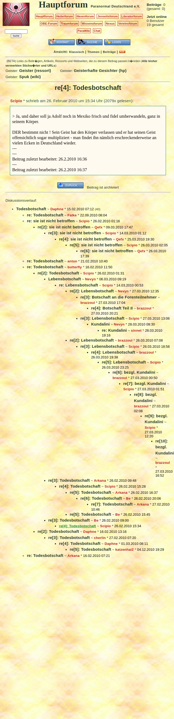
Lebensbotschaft (64, 279)
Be (128, 498)
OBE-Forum (49, 23)
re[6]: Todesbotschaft (101, 498)
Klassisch (76, 51)
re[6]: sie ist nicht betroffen (106, 250)
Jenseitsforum (107, 16)
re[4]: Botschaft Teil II (112, 308)
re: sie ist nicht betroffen (51, 221)
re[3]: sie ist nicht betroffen (74, 233)
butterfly (74, 267)
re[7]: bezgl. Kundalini (144, 383)
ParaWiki (84, 30)
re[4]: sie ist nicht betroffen (85, 239)
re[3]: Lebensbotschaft (102, 318)
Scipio (16, 101)
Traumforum (69, 23)
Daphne (56, 209)
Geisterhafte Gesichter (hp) (100, 70)
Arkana (100, 481)
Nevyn (90, 279)
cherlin (100, 538)
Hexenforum (85, 16)
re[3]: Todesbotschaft (69, 480)
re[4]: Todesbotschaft (79, 486)
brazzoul (87, 303)
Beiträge (109, 51)
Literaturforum (132, 16)
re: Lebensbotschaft (78, 285)
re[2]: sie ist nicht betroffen (63, 227)
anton (72, 261)
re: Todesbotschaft (45, 215)
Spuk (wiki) (30, 76)
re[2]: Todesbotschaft (58, 273)
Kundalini (100, 324)
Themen (94, 51)
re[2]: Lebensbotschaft (92, 291)
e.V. (137, 6)
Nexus (110, 23)
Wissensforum (92, 23)
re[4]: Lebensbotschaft (113, 352)
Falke (72, 215)
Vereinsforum (127, 23)
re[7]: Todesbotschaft (112, 504)
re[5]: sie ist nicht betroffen (96, 245)
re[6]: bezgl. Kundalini (133, 372)
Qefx (98, 227)
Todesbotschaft (31, 208)
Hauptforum (44, 16)
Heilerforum (64, 16)
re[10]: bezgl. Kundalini (164, 447)
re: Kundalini (114, 330)
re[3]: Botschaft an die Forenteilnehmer (118, 297)
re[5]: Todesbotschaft (90, 492)
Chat (97, 30)
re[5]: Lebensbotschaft (124, 362)
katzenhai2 (124, 550)
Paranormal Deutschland (112, 6)
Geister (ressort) (35, 70)
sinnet (136, 330)
